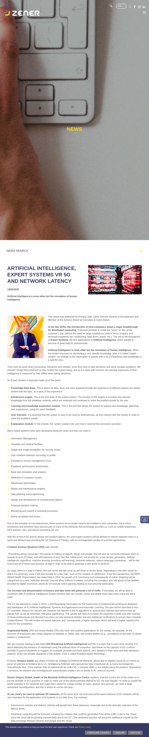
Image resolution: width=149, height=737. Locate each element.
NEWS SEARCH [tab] (76, 251)
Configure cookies (98, 733)
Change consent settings (144, 519)
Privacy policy (84, 727)
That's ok (135, 733)
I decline (120, 733)
